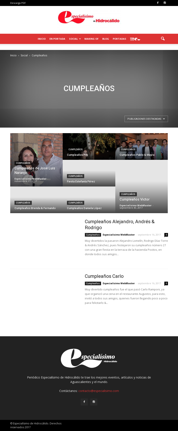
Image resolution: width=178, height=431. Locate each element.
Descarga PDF (18, 2)
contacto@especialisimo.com (98, 391)
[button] (163, 39)
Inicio (42, 38)
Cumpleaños (23, 163)
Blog (105, 38)
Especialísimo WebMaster (30, 178)
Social (75, 38)
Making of (91, 38)
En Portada (57, 38)
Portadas (119, 38)
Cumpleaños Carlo (104, 276)
